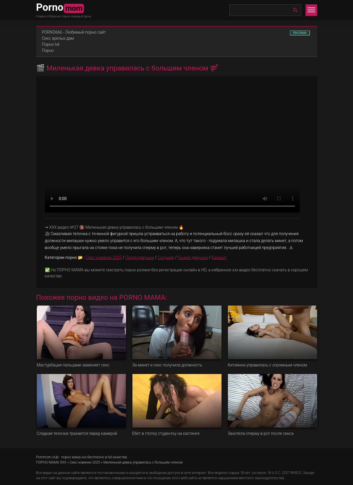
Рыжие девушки (193, 257)
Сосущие (166, 257)
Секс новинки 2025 (104, 257)
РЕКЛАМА (300, 32)
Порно (48, 50)
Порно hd (50, 44)
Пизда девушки (139, 257)
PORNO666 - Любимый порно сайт (74, 32)
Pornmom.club (47, 457)
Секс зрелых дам (58, 38)
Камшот (218, 257)
